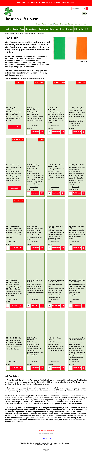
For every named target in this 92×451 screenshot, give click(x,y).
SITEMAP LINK (46, 439)
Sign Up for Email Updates (46, 430)
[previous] (85, 29)
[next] (87, 29)
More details (14, 127)
